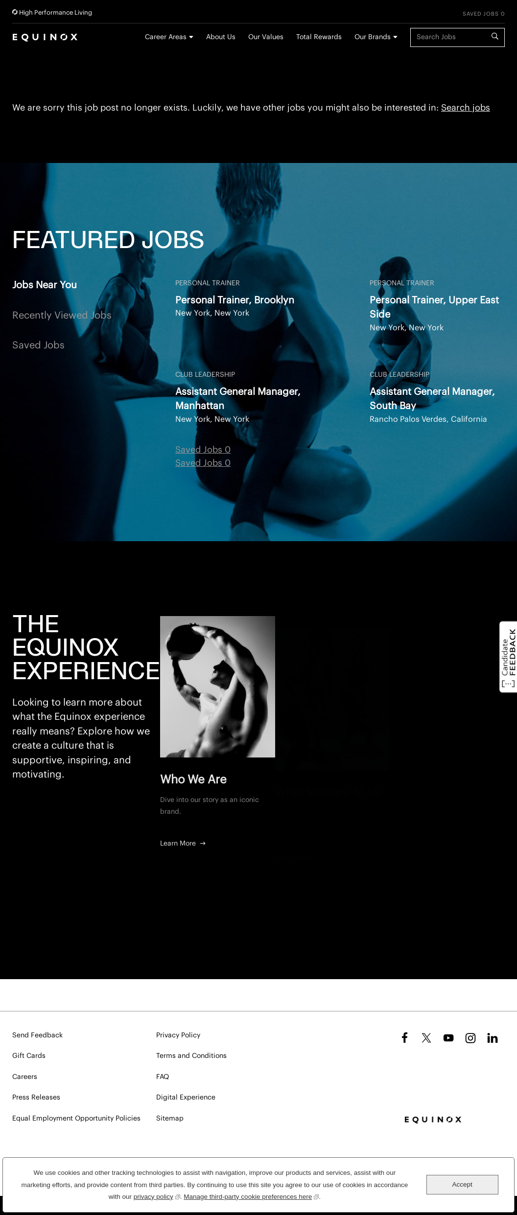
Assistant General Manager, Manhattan (238, 399)
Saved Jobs (38, 345)
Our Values (265, 37)
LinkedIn (492, 1038)
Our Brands (372, 37)
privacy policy (157, 1195)
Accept (462, 1184)
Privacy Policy (178, 1035)
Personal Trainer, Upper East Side (434, 308)
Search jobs (465, 107)
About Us (220, 37)
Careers (24, 1077)
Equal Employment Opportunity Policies (76, 1118)
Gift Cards (29, 1056)
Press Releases (36, 1097)
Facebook (403, 1038)
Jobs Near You (44, 285)
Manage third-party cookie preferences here (251, 1195)
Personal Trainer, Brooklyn (234, 300)
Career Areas (166, 37)
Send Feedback (37, 1035)
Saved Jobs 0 (484, 14)
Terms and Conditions (191, 1056)
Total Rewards (319, 37)
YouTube (448, 1038)
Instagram (470, 1038)
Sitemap (170, 1118)
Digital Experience (185, 1097)
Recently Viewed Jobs (62, 316)
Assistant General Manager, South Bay (432, 399)
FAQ (162, 1077)
